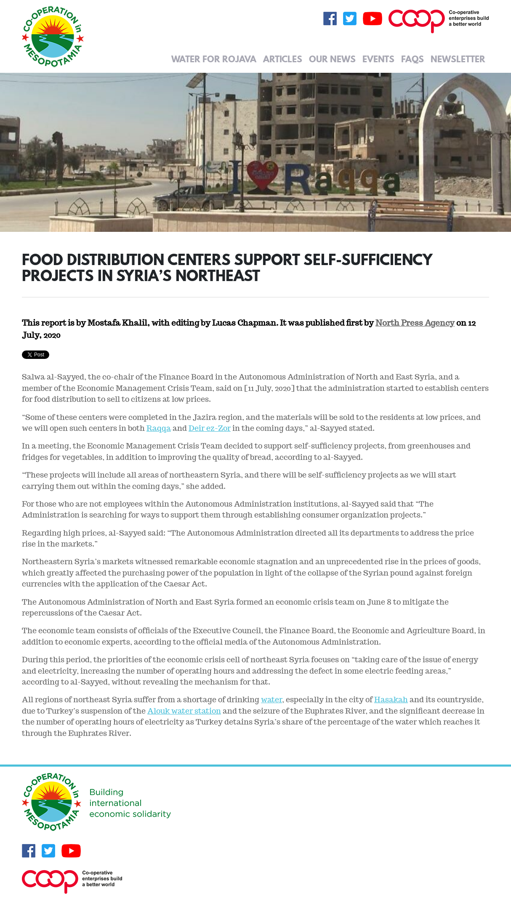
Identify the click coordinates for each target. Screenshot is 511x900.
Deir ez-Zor (210, 428)
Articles (282, 59)
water (271, 699)
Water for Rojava (213, 59)
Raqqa (158, 428)
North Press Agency (415, 322)
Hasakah (391, 699)
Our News (332, 59)
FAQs (412, 59)
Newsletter (458, 59)
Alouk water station (184, 711)
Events (378, 59)
